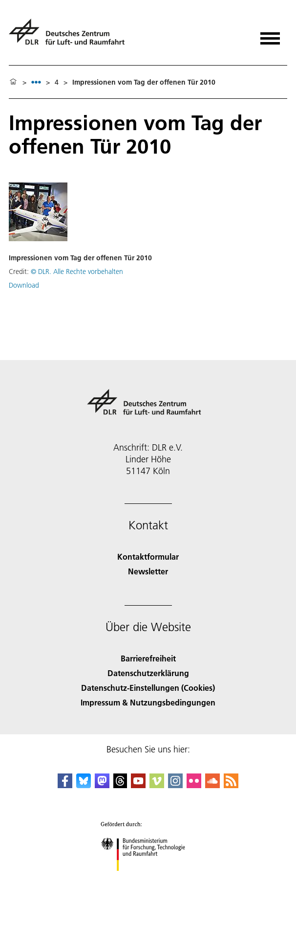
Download (24, 285)
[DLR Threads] (120, 785)
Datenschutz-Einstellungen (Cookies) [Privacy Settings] (148, 687)
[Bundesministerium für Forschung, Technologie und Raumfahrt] (148, 879)
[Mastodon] (102, 785)
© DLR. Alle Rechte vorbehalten (77, 271)
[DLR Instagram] (175, 785)
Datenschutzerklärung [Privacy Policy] (148, 673)
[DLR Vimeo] (156, 785)
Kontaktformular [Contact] (148, 556)
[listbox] (36, 82)
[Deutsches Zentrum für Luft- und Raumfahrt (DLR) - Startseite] (70, 36)
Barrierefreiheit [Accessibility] (148, 658)
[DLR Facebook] (65, 785)
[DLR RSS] (231, 785)
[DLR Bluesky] (83, 785)
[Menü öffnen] (270, 35)
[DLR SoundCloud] (212, 785)
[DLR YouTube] (138, 785)
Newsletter (148, 571)
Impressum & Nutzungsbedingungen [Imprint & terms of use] (148, 702)
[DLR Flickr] (194, 785)
